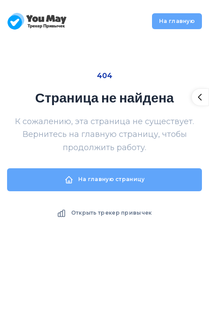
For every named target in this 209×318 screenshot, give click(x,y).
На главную (177, 21)
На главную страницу (105, 179)
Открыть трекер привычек (104, 213)
